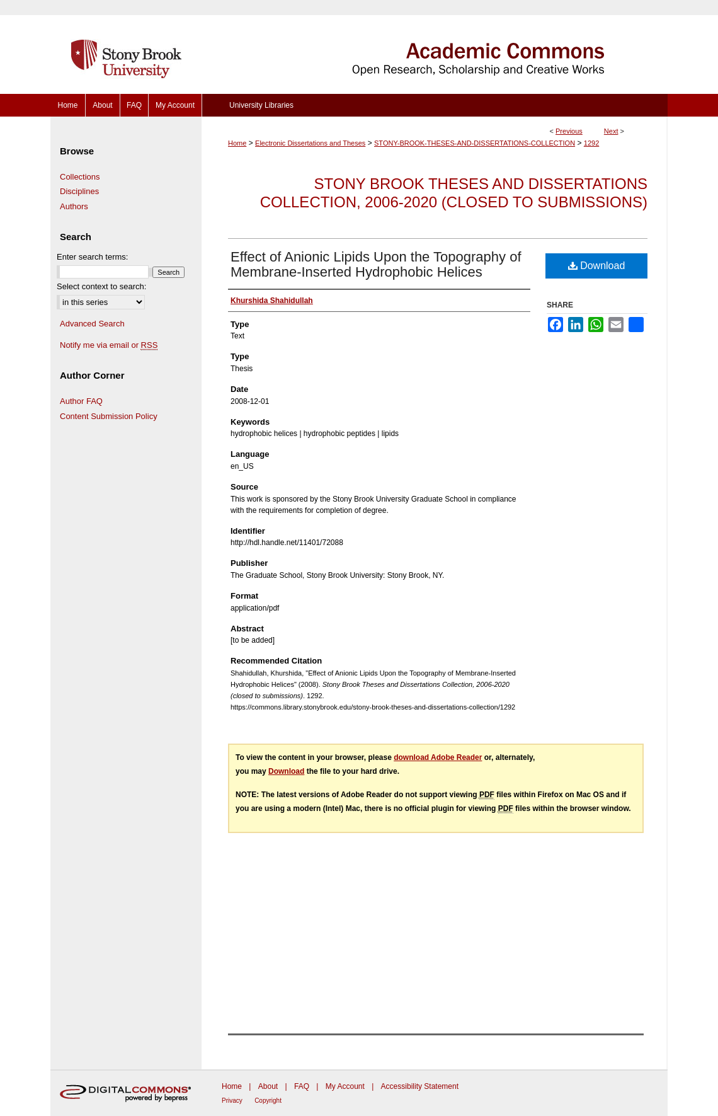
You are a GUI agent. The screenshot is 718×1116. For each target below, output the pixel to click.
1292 (591, 143)
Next (611, 131)
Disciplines (79, 191)
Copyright (268, 1100)
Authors (74, 206)
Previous (569, 131)
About (268, 1086)
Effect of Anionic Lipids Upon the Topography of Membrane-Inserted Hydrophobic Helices (376, 264)
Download (596, 265)
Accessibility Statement (420, 1086)
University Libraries (261, 105)
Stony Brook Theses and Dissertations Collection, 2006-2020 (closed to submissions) (453, 192)
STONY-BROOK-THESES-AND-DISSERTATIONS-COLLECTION (474, 143)
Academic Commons (435, 47)
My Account (345, 1086)
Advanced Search (92, 323)
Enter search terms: (92, 257)
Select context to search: (101, 286)
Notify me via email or (108, 345)
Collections (80, 176)
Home (237, 143)
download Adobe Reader (438, 757)
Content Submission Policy (108, 416)
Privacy (232, 1100)
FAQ (301, 1086)
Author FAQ (81, 401)
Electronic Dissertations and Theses (310, 143)
